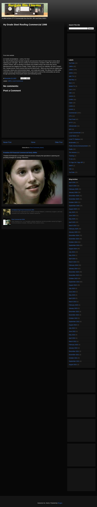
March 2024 (72, 262)
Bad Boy (71, 79)
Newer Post (7, 142)
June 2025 (72, 215)
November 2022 (74, 315)
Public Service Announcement (78, 146)
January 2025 (73, 232)
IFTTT (71, 122)
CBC (70, 93)
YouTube (71, 63)
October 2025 (73, 202)
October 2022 (73, 318)
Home (33, 142)
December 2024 (74, 235)
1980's (71, 66)
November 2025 (74, 199)
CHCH (71, 96)
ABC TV (71, 76)
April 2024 (72, 258)
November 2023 (74, 275)
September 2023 (74, 282)
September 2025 (74, 205)
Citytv (70, 103)
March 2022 (72, 341)
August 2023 (73, 285)
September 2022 (74, 321)
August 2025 (73, 209)
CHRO (71, 99)
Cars (70, 89)
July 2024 (72, 252)
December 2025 (74, 195)
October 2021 (73, 358)
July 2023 (72, 288)
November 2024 (74, 239)
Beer (70, 83)
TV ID (71, 159)
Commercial (72, 113)
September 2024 (74, 245)
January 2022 (73, 348)
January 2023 (73, 308)
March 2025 (72, 225)
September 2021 (74, 361)
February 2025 (73, 229)
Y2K (70, 169)
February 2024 (73, 265)
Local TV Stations (74, 139)
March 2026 (72, 186)
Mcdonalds (72, 142)
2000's (71, 73)
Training (71, 156)
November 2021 (74, 354)
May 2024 (72, 255)
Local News (72, 136)
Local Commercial (17, 81)
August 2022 (73, 325)
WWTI (71, 165)
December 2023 (74, 272)
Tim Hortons (73, 152)
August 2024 (73, 248)
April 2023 (72, 298)
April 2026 (72, 182)
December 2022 (74, 311)
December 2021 (74, 351)
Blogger (60, 503)
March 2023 (72, 301)
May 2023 (72, 295)
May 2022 (72, 335)
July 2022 (72, 328)
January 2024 (73, 268)
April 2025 (72, 222)
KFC (70, 129)
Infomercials (72, 126)
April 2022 (72, 338)
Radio (71, 149)
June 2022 (72, 331)
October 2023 (73, 278)
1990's (10, 81)
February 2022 (73, 344)
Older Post (58, 142)
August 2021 (73, 364)
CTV (70, 116)
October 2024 (73, 242)
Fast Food (72, 119)
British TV (72, 86)
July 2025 (72, 212)
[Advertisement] (81, 44)
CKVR (71, 109)
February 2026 (73, 189)
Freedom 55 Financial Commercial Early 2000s (20, 152)
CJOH (71, 106)
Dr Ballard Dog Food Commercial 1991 (23, 210)
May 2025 (72, 219)
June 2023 (72, 292)
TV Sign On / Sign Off (75, 162)
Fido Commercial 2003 (18, 219)
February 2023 (73, 305)
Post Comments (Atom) (37, 147)
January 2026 (73, 192)
